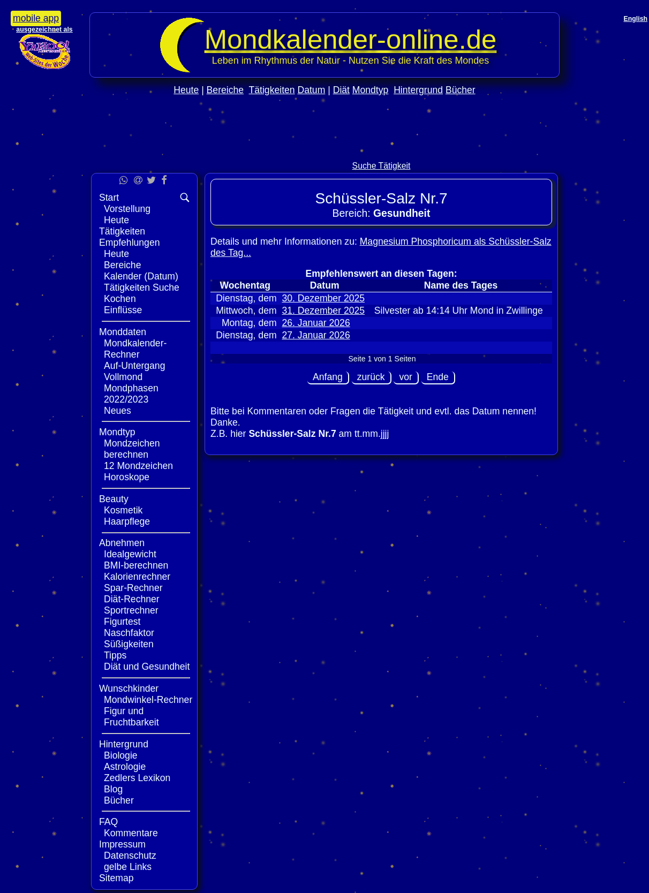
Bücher (461, 90)
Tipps (115, 655)
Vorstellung (127, 208)
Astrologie (125, 766)
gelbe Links (128, 866)
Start (109, 197)
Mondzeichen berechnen (132, 449)
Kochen (120, 298)
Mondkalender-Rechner (135, 349)
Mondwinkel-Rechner (148, 699)
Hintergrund (418, 90)
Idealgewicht (130, 554)
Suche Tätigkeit (381, 165)
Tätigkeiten (272, 90)
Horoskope (126, 477)
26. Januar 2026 (316, 322)
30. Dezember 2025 (323, 298)
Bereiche (225, 90)
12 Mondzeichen (138, 465)
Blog (113, 789)
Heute (186, 90)
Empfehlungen (129, 242)
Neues (117, 410)
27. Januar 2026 (316, 335)
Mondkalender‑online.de (351, 39)
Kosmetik (123, 510)
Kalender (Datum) (141, 276)
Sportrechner (131, 610)
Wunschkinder (129, 688)
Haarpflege (127, 521)
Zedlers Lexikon (137, 778)
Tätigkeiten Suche (141, 287)
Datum (311, 90)
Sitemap (116, 878)
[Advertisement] (324, 151)
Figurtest (122, 621)
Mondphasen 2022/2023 (131, 394)
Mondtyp (370, 90)
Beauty (114, 499)
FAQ (108, 821)
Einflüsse (123, 310)
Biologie (121, 755)
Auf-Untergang (134, 365)
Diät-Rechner (132, 599)
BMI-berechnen (136, 565)
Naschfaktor (129, 632)
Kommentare (131, 833)
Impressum (122, 844)
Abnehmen (122, 543)
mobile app (36, 18)
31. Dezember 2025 (323, 310)
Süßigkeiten (129, 644)
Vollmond (123, 377)
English (635, 18)
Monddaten (122, 332)
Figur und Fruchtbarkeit (131, 717)
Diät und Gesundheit (147, 666)
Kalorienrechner (137, 576)
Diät (341, 90)
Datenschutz (130, 855)
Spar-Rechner (133, 587)
